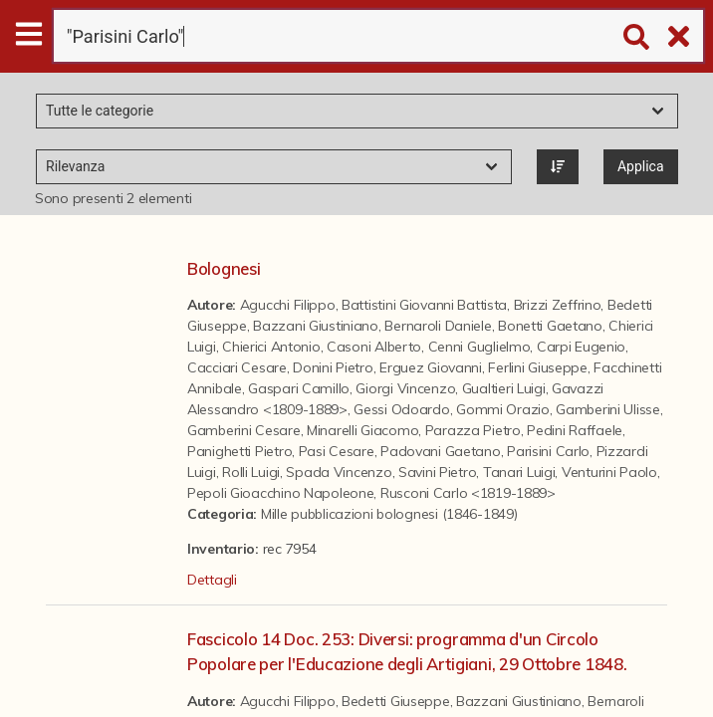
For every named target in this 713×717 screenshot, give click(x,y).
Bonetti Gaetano (550, 326)
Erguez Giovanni (430, 367)
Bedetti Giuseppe (396, 701)
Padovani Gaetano (440, 451)
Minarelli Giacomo (362, 430)
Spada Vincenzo (338, 472)
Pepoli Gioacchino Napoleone (280, 493)
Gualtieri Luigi (504, 388)
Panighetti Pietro (239, 451)
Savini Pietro (437, 472)
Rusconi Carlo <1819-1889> (468, 493)
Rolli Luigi (251, 472)
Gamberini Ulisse (608, 409)
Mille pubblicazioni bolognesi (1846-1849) (389, 514)
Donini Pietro (332, 367)
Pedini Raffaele (574, 430)
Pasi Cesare (336, 451)
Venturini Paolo (609, 472)
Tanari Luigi (519, 472)
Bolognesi (223, 268)
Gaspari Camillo (299, 388)
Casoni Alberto (374, 347)
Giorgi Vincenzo (405, 388)
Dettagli (212, 580)
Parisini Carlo (548, 451)
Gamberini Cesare (244, 430)
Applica (640, 166)
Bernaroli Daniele (437, 326)
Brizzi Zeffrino (557, 305)
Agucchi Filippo (288, 305)
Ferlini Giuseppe (538, 367)
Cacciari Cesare (237, 367)
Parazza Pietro (473, 430)
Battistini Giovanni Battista (424, 305)
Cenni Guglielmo (479, 347)
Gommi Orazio (503, 409)
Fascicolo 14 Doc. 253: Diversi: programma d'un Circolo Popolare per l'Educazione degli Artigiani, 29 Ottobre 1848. (406, 651)
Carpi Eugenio (581, 347)
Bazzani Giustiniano (315, 326)
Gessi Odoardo (401, 409)
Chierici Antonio (271, 347)
